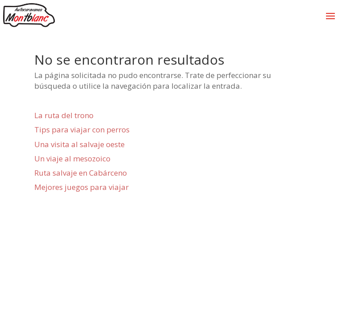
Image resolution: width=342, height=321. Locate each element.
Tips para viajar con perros (82, 129)
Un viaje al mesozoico (72, 158)
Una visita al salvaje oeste (79, 144)
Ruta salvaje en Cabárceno (80, 173)
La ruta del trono (64, 115)
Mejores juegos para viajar (81, 187)
